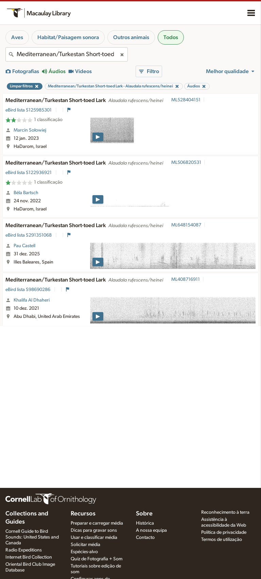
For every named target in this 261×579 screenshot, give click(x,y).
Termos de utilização (221, 539)
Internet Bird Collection (28, 557)
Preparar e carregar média (97, 523)
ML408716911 (185, 279)
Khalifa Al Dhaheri (32, 300)
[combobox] (67, 54)
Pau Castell (24, 245)
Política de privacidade (223, 532)
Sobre (144, 514)
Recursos (83, 514)
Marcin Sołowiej (30, 130)
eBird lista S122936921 (29, 172)
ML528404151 (186, 100)
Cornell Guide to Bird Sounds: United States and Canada (32, 537)
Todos (170, 37)
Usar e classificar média (94, 537)
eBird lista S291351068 (29, 235)
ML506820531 (186, 162)
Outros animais (131, 37)
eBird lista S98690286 (28, 289)
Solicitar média (85, 544)
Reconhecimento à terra (225, 512)
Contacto (145, 537)
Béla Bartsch (26, 192)
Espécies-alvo (84, 551)
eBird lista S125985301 (29, 110)
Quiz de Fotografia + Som (96, 559)
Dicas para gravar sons (94, 530)
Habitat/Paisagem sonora (68, 37)
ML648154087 (186, 225)
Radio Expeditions (23, 550)
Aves (17, 37)
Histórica (145, 523)
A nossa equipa (151, 530)
